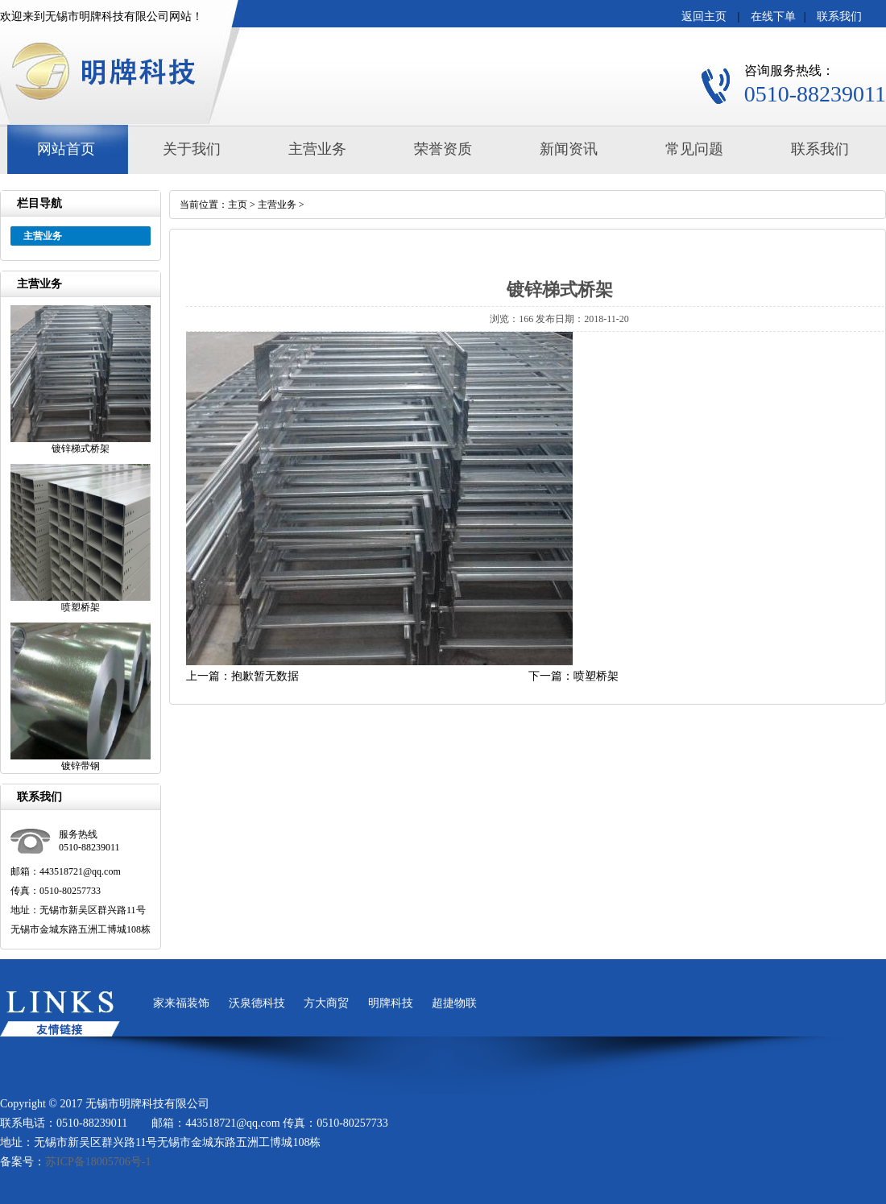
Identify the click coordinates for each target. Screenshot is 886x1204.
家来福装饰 (181, 1003)
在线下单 (773, 16)
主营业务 (317, 149)
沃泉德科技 (257, 1003)
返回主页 (704, 16)
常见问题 (694, 149)
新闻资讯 (569, 149)
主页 (237, 204)
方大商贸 (326, 1003)
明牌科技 (390, 1003)
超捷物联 (454, 1003)
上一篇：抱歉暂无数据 (242, 676)
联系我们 (839, 16)
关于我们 (192, 149)
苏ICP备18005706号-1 (98, 1162)
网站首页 (66, 149)
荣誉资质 (443, 149)
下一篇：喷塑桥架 (573, 676)
